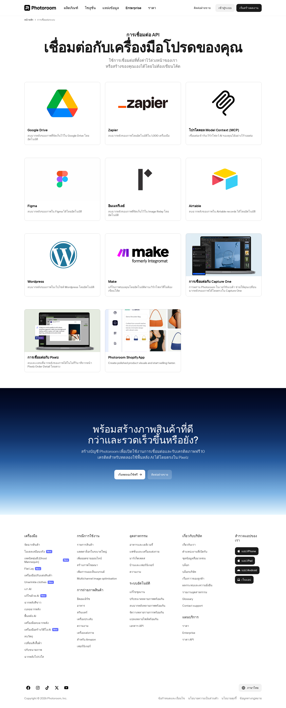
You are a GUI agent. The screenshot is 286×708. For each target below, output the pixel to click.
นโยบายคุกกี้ (229, 698)
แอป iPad (244, 560)
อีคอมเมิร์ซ (83, 599)
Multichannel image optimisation (97, 578)
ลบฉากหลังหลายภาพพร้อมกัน (147, 605)
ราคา (185, 626)
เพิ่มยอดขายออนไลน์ (89, 558)
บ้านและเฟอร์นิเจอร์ (142, 565)
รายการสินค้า (85, 544)
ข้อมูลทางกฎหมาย (251, 698)
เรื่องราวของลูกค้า (193, 578)
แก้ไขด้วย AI (35, 596)
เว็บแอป (244, 579)
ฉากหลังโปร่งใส (34, 657)
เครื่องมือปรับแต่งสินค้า (38, 575)
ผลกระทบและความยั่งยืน (197, 585)
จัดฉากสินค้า (32, 544)
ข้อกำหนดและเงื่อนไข (171, 698)
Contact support (192, 605)
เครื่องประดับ (85, 619)
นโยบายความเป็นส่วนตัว (203, 698)
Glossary (187, 599)
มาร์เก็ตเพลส (137, 558)
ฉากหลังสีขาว (32, 602)
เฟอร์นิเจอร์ (84, 646)
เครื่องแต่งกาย (85, 633)
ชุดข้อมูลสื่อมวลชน (194, 558)
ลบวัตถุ (28, 636)
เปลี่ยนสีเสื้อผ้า (33, 643)
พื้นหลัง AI (30, 616)
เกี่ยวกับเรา (189, 544)
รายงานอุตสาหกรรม (194, 592)
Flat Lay (32, 568)
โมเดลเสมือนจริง (38, 551)
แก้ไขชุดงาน (137, 592)
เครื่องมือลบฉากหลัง (36, 623)
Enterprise (188, 633)
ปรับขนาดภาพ (33, 650)
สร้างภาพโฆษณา (87, 565)
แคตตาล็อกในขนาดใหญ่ (92, 551)
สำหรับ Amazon (86, 639)
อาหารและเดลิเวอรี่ (141, 544)
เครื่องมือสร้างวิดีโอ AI (41, 629)
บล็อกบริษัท (189, 572)
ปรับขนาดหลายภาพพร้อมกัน (147, 599)
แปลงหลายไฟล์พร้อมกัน (144, 619)
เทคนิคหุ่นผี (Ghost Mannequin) (46, 560)
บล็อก (185, 565)
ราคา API (188, 639)
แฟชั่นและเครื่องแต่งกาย (144, 551)
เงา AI (27, 589)
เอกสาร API (137, 626)
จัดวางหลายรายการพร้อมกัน (147, 612)
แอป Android (247, 570)
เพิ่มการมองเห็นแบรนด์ (91, 572)
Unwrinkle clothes (39, 582)
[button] (46, 536)
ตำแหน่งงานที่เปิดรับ (194, 551)
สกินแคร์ (82, 612)
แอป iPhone (246, 551)
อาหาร (81, 605)
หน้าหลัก (28, 19)
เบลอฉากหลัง (32, 609)
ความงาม (82, 626)
